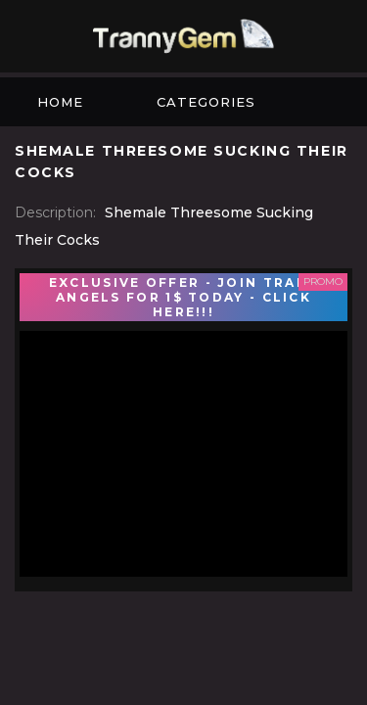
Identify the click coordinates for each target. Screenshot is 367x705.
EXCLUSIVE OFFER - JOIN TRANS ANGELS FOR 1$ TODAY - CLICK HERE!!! (183, 297)
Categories (206, 102)
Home (60, 102)
